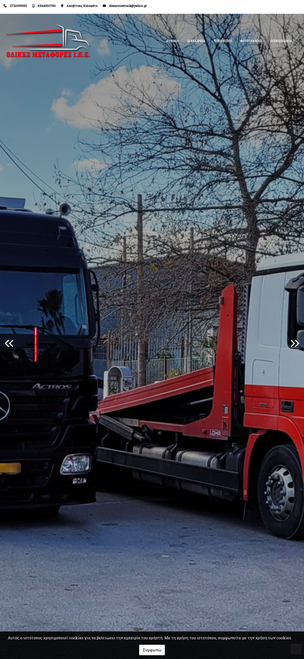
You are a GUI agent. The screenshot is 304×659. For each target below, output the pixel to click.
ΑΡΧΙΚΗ (172, 41)
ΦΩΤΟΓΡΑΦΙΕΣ (251, 41)
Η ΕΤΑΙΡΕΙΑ (196, 41)
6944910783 (47, 6)
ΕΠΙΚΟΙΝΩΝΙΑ (281, 41)
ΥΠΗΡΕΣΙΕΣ (223, 41)
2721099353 (18, 6)
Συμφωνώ (152, 649)
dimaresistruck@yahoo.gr (128, 6)
